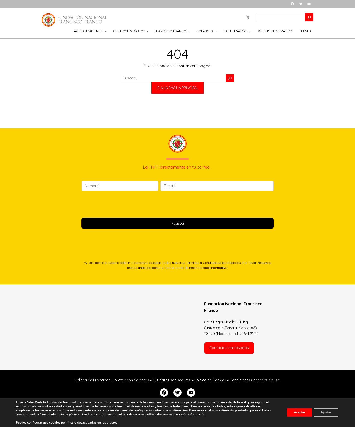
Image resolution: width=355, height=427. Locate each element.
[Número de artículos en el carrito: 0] (248, 17)
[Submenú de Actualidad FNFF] (105, 31)
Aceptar (299, 412)
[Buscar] (230, 78)
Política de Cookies (210, 380)
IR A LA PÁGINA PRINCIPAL (177, 87)
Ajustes (326, 412)
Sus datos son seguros (172, 380)
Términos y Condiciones (203, 262)
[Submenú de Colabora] (217, 31)
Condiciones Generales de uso (255, 380)
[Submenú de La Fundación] (250, 31)
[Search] (309, 17)
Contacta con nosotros (229, 347)
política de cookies (159, 414)
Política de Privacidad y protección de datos (112, 380)
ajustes (112, 423)
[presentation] (115, 203)
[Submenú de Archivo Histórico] (147, 31)
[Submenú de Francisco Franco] (189, 31)
